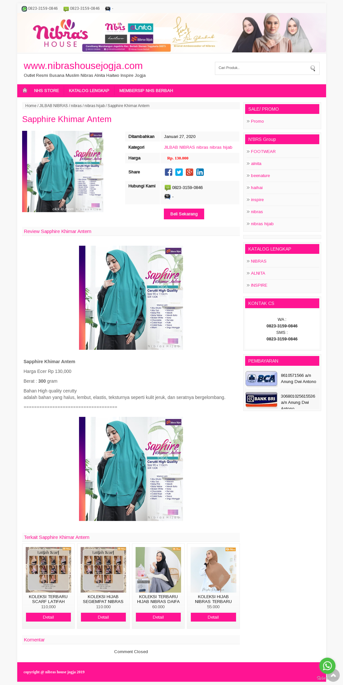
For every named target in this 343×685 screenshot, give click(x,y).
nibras (76, 105)
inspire (257, 199)
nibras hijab (95, 105)
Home (30, 105)
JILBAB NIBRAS (53, 105)
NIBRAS (259, 261)
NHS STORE (46, 90)
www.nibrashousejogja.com (83, 65)
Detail (48, 617)
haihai (257, 187)
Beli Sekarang (184, 214)
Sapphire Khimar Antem (67, 119)
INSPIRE (259, 285)
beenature (260, 175)
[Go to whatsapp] (327, 666)
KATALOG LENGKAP (89, 90)
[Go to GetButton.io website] (327, 678)
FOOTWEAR (263, 151)
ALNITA (258, 273)
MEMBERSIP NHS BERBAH (146, 90)
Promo (257, 121)
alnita (256, 163)
